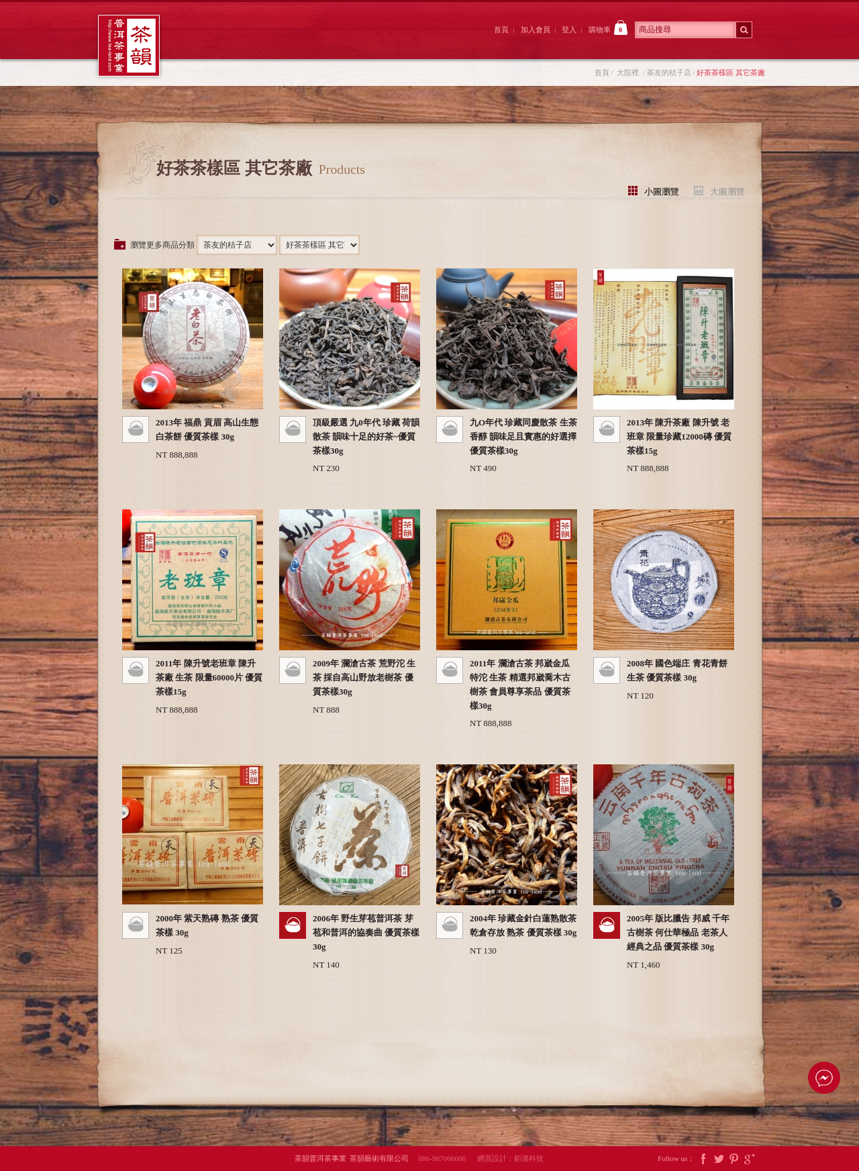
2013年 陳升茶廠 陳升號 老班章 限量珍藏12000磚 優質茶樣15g (679, 436)
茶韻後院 (365, 42)
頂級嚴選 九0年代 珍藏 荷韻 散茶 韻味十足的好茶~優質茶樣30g (366, 436)
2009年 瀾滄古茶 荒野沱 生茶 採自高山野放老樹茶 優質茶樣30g (364, 677)
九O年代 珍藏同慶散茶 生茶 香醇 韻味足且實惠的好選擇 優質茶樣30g (523, 436)
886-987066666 (446, 1158)
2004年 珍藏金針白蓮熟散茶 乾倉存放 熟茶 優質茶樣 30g (523, 925)
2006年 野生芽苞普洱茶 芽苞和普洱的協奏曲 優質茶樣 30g (366, 932)
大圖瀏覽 (727, 191)
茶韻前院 (217, 42)
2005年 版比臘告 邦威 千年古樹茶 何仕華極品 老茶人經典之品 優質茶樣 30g (678, 932)
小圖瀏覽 (661, 191)
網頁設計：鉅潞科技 (510, 1158)
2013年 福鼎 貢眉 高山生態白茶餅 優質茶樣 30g (207, 429)
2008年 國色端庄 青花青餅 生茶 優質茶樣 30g (677, 670)
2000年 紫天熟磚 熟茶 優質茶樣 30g (207, 925)
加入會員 (535, 30)
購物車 (608, 27)
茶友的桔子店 (669, 72)
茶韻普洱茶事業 (129, 46)
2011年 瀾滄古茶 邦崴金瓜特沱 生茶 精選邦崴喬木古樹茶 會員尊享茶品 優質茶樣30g (520, 684)
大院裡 (291, 42)
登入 (569, 30)
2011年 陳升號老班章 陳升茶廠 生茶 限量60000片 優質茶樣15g (209, 677)
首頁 (501, 30)
